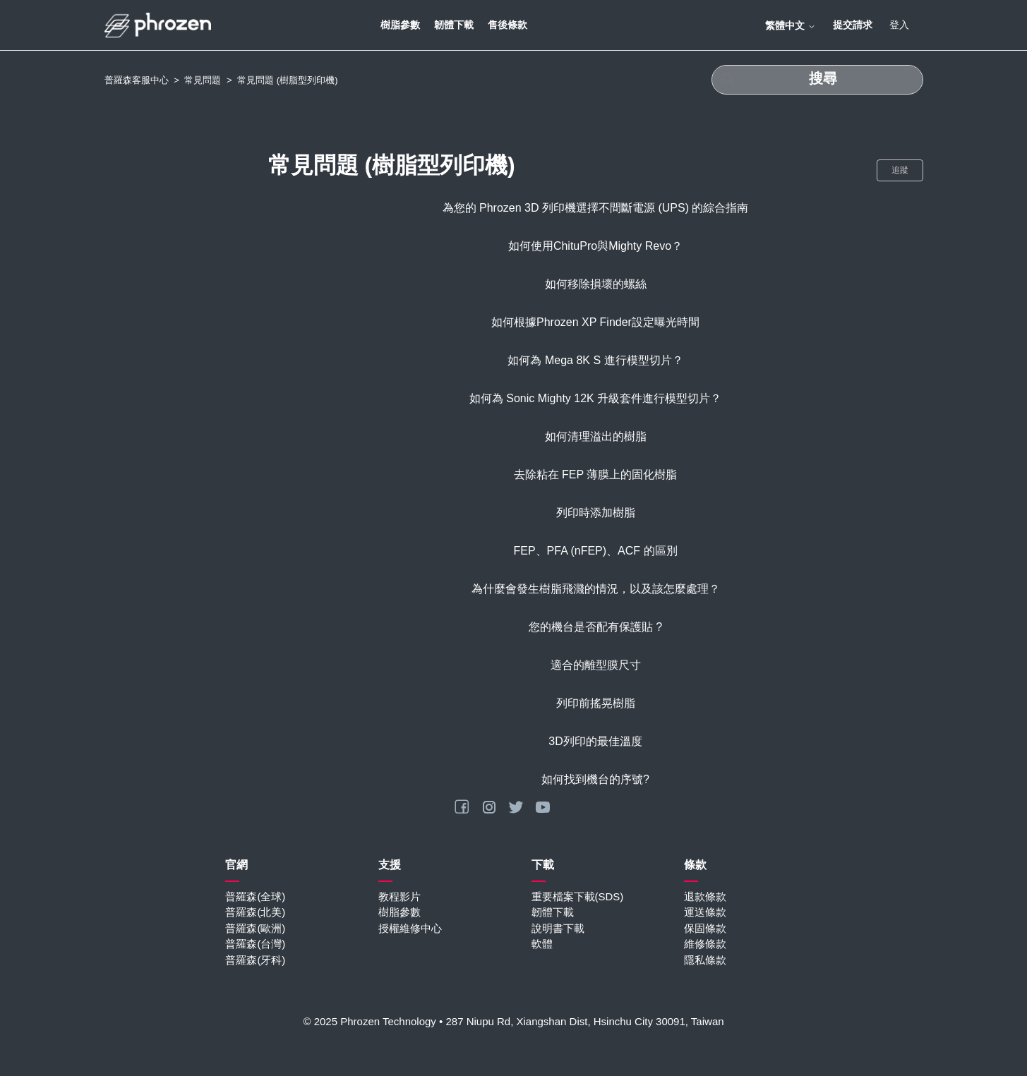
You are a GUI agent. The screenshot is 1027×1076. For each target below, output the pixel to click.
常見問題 (202, 80)
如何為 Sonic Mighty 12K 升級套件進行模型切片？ (595, 398)
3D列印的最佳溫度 (595, 741)
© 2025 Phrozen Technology (369, 1021)
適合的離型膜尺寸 (596, 665)
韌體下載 (454, 24)
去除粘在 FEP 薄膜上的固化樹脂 (596, 474)
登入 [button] (899, 24)
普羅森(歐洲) (255, 928)
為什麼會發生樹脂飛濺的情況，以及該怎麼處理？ (596, 589)
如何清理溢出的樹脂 (596, 436)
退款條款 (705, 896)
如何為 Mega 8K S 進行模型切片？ (595, 360)
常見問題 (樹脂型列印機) (287, 80)
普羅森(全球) (255, 896)
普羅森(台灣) (255, 944)
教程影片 (399, 896)
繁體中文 (790, 25)
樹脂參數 (400, 24)
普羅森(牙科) (255, 960)
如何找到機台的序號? (595, 779)
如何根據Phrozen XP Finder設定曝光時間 (595, 322)
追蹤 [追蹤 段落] (899, 170)
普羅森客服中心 (136, 80)
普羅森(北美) (255, 912)
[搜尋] (817, 80)
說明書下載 (557, 928)
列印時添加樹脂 (595, 513)
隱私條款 (705, 960)
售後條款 (507, 24)
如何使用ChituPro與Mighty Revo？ (595, 246)
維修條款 (705, 944)
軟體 (542, 944)
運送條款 (705, 912)
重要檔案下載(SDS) (577, 896)
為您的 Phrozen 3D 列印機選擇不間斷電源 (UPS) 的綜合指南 (596, 208)
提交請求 (852, 24)
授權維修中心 (410, 928)
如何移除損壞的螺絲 (596, 284)
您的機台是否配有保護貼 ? (595, 627)
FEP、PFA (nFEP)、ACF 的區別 (595, 551)
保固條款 (705, 928)
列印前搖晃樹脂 (595, 703)
